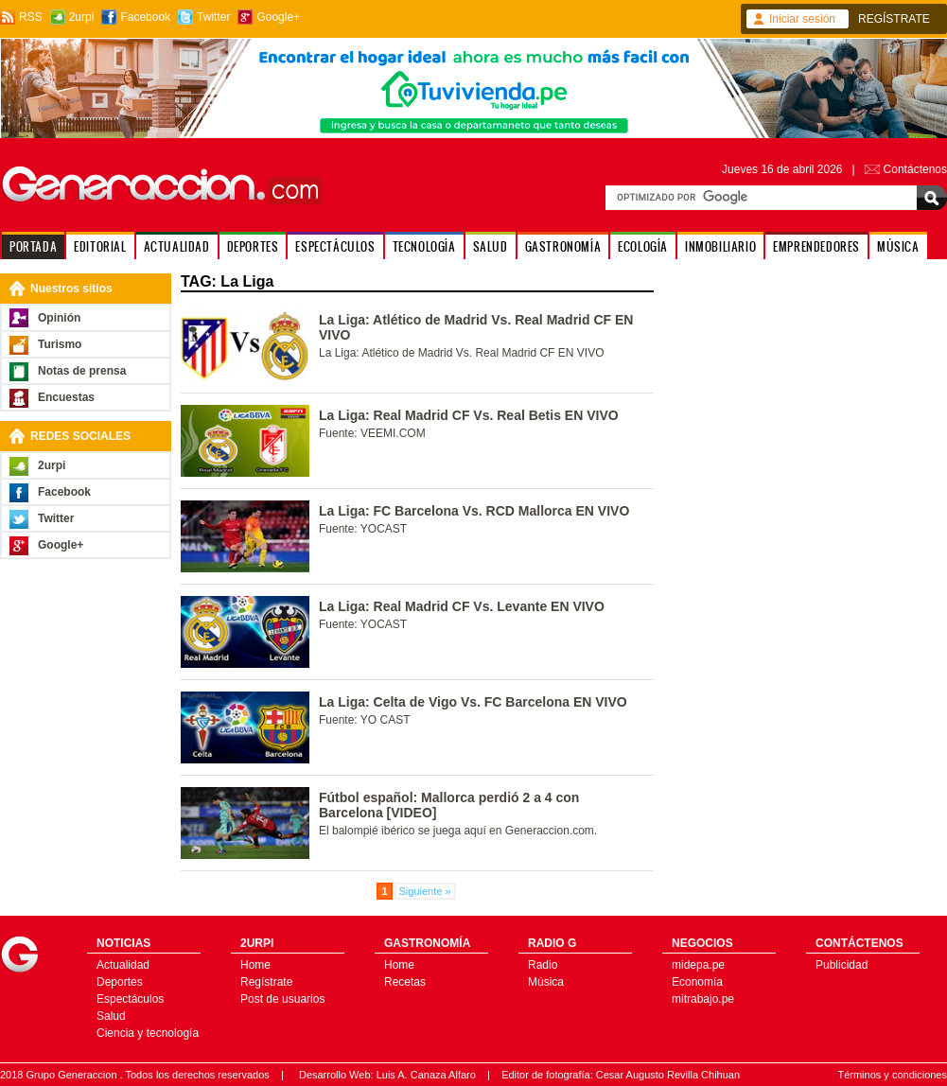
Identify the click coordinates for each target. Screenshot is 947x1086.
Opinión (59, 317)
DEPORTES (253, 246)
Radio (542, 965)
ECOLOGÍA (643, 246)
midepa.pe (698, 965)
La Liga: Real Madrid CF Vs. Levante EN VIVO (462, 606)
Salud (111, 1016)
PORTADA (33, 246)
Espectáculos (130, 999)
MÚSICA (898, 246)
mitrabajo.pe (703, 999)
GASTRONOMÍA (563, 246)
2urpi (82, 17)
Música (546, 982)
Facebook (145, 17)
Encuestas (66, 397)
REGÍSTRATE (894, 19)
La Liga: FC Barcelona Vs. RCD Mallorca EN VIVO (474, 510)
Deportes (119, 982)
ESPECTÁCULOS (335, 246)
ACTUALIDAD (177, 246)
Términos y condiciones (892, 1074)
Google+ (278, 17)
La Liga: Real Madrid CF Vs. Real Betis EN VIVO (469, 415)
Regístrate (266, 982)
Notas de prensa (82, 370)
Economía (697, 982)
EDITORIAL (100, 246)
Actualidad (122, 965)
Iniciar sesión (802, 19)
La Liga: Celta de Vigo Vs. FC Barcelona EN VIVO (473, 701)
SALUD (490, 246)
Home (255, 965)
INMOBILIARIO (720, 246)
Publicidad (841, 965)
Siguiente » (425, 891)
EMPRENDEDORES (816, 246)
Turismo (59, 344)
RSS (31, 17)
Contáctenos (915, 169)
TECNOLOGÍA (424, 246)
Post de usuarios (282, 999)
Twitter (213, 17)
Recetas (405, 982)
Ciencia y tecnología (147, 1033)
